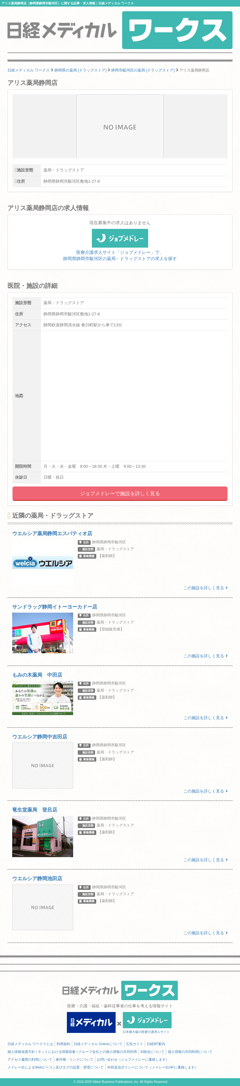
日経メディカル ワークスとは (30, 1044)
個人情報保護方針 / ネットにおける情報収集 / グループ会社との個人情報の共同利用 (72, 1052)
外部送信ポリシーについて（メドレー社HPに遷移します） (152, 1067)
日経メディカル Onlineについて (98, 1044)
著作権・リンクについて (74, 1059)
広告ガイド (134, 1044)
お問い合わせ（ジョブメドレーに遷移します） (133, 1059)
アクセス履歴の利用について (30, 1059)
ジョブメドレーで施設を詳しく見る (120, 493)
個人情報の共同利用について (190, 1052)
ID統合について (152, 1052)
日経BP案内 (156, 1044)
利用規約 (63, 1044)
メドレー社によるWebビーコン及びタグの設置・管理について (56, 1067)
